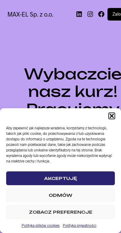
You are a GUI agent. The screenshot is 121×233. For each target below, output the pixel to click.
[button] (112, 116)
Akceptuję (60, 178)
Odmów (60, 195)
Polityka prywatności (79, 225)
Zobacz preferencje (60, 212)
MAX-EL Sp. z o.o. (30, 14)
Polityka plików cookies (41, 225)
